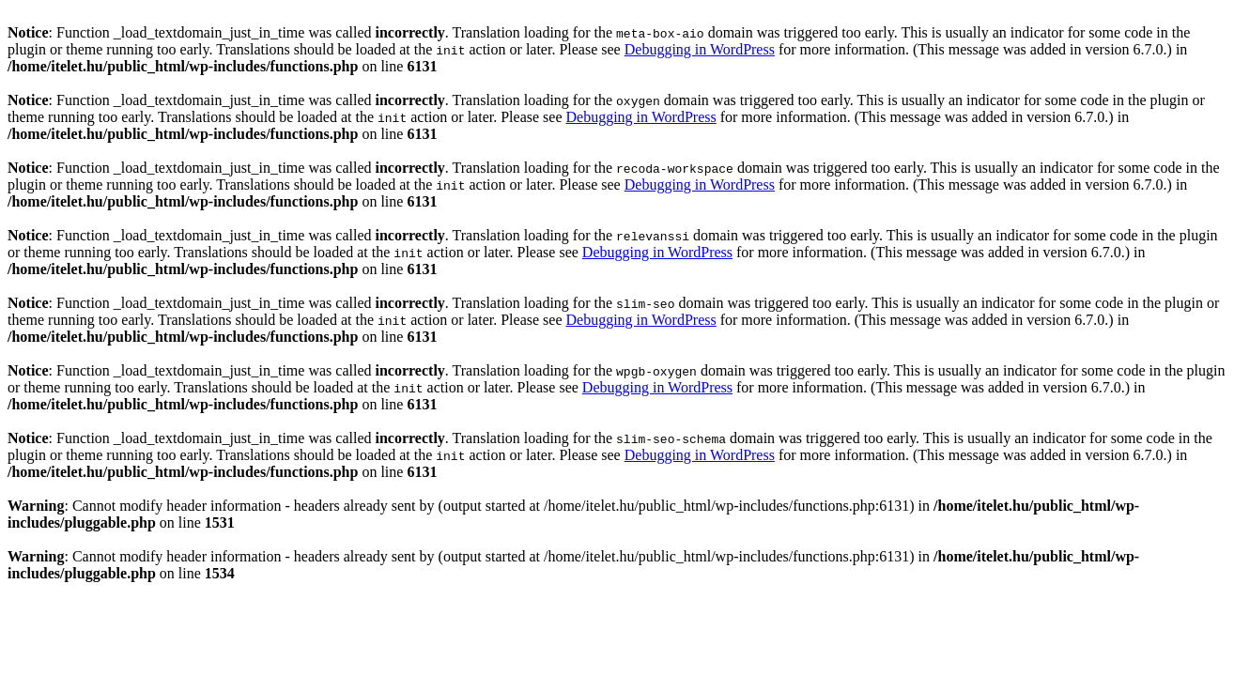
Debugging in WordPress (700, 49)
